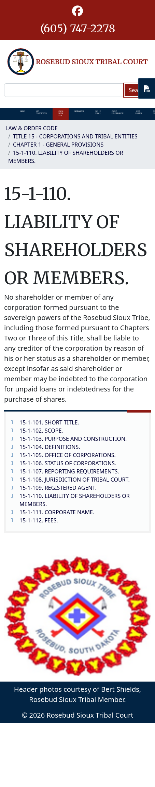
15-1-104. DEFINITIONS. (49, 447)
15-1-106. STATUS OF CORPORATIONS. (67, 463)
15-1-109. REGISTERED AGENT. (58, 487)
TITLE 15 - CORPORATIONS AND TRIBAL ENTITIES (75, 136)
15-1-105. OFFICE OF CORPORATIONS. (67, 455)
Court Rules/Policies (118, 113)
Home (22, 111)
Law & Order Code (60, 114)
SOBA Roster (139, 113)
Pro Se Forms (98, 113)
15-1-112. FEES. (38, 520)
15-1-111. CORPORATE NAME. (56, 512)
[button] (77, 11)
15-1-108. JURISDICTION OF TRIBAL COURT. (74, 479)
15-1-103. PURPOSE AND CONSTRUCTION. (73, 438)
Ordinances (79, 111)
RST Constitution (41, 113)
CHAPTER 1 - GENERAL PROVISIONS (58, 144)
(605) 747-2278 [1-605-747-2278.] (77, 28)
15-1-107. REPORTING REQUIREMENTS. (69, 471)
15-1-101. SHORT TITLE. (49, 422)
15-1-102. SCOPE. (41, 430)
